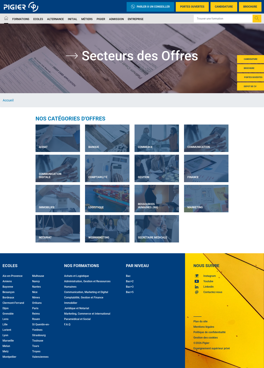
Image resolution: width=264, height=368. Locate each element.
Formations (20, 19)
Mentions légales (203, 326)
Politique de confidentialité (209, 332)
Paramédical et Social (77, 319)
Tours (35, 346)
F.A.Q (67, 324)
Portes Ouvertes (192, 6)
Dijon (6, 308)
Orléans (37, 302)
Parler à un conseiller (150, 7)
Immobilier (70, 302)
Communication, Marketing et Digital (86, 292)
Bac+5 (130, 292)
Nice (35, 292)
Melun (6, 346)
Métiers (87, 19)
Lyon (5, 335)
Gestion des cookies (205, 337)
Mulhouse (38, 276)
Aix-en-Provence (13, 276)
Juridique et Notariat (76, 308)
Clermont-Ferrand (13, 302)
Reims (36, 313)
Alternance (55, 19)
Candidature (224, 6)
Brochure (250, 6)
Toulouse (37, 340)
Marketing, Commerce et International (87, 313)
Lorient (7, 329)
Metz (6, 351)
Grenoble (8, 313)
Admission (116, 19)
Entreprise (135, 19)
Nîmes (36, 297)
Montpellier (9, 356)
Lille (5, 324)
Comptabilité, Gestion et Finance (83, 297)
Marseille (8, 340)
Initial (72, 19)
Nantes (36, 286)
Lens (5, 319)
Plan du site (200, 321)
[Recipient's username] (223, 18)
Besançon (8, 292)
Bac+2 (130, 281)
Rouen (36, 319)
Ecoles (38, 19)
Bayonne (8, 286)
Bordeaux (8, 297)
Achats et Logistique (76, 276)
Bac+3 (130, 286)
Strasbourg (39, 335)
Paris (35, 308)
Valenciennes (40, 356)
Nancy (36, 281)
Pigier (101, 19)
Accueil (8, 100)
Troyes (36, 351)
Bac (128, 276)
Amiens (7, 281)
